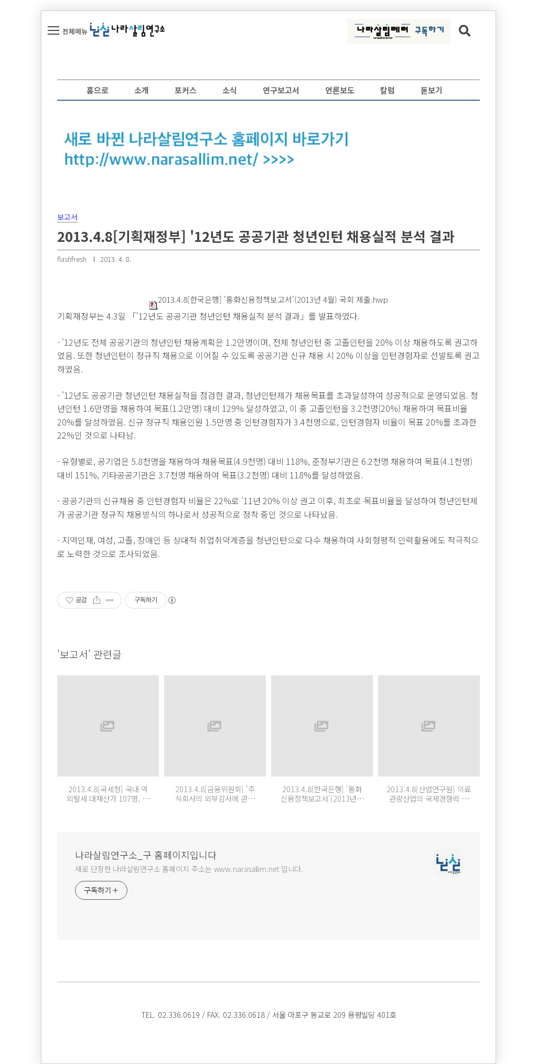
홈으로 (98, 89)
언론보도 (340, 89)
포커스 (186, 89)
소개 (141, 89)
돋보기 (432, 89)
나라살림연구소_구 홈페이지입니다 (146, 854)
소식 (229, 89)
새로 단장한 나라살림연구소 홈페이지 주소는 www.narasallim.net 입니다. (189, 869)
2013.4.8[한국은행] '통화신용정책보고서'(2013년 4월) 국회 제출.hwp (268, 299)
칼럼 (387, 89)
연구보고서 (281, 89)
